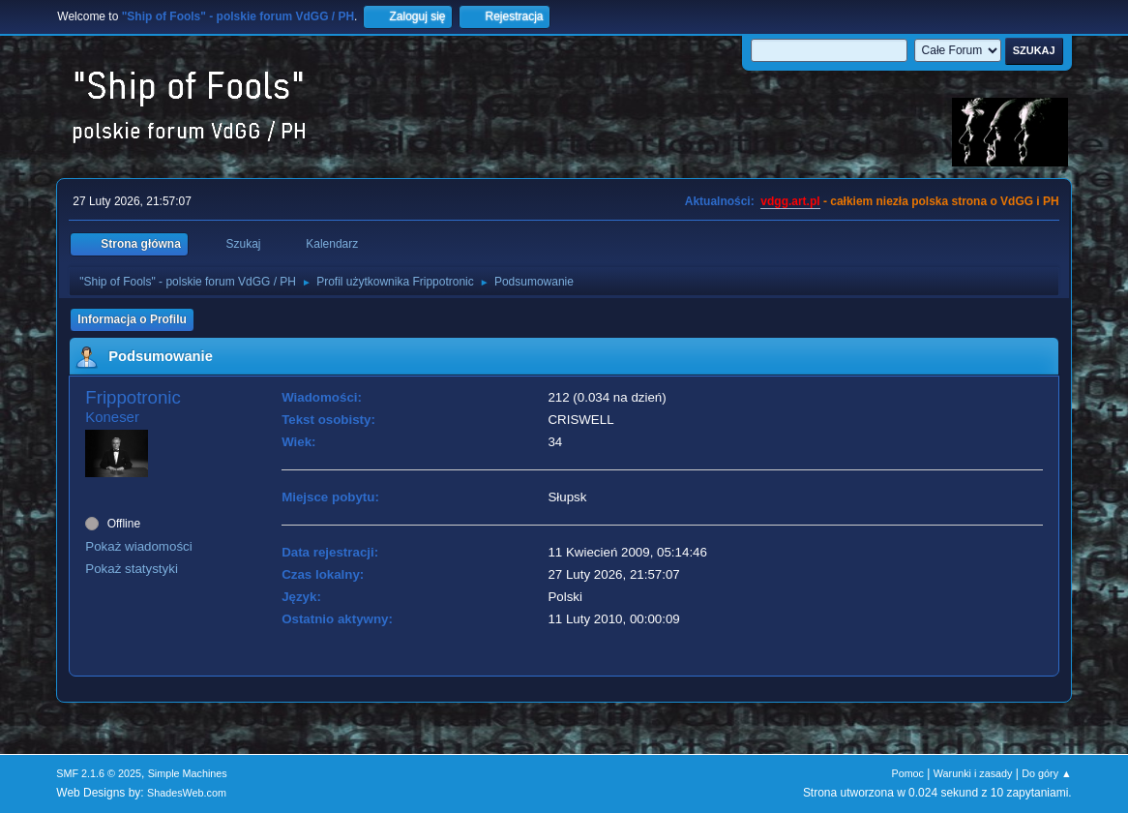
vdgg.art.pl (789, 201)
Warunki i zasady (973, 773)
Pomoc (907, 773)
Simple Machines (187, 773)
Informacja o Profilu (132, 319)
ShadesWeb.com (186, 792)
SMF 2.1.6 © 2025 (98, 773)
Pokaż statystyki (131, 568)
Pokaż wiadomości (138, 546)
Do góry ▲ (1046, 773)
